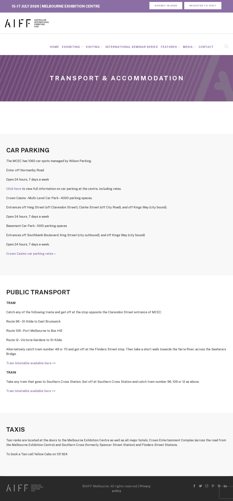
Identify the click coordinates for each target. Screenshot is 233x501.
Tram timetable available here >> (31, 363)
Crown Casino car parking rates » (31, 254)
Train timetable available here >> (31, 391)
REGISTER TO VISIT (202, 5)
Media (188, 46)
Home (54, 46)
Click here (13, 189)
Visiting (93, 46)
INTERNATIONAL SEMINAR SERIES (131, 46)
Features (169, 46)
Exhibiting (71, 46)
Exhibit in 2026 (166, 5)
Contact (206, 46)
